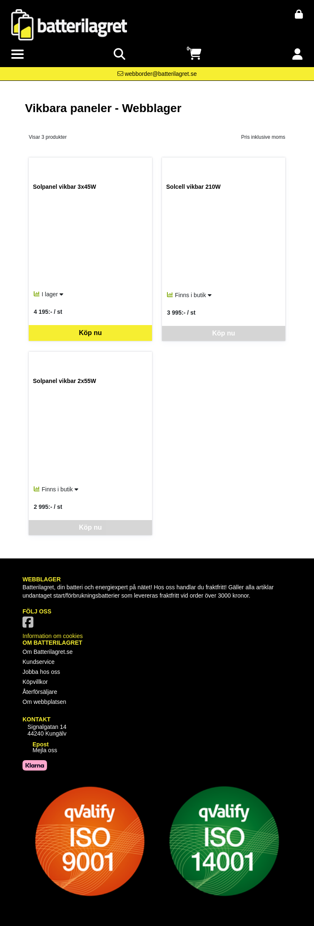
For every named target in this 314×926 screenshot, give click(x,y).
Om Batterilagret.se (47, 651)
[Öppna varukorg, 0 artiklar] (195, 54)
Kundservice (38, 661)
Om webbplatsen (44, 701)
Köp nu (90, 332)
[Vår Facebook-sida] (29, 625)
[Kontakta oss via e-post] (157, 74)
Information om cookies (52, 636)
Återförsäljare (39, 691)
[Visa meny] (17, 55)
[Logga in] (297, 54)
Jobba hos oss (41, 671)
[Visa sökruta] (119, 54)
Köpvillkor (35, 681)
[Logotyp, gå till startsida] (69, 24)
